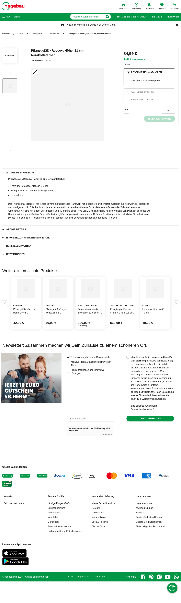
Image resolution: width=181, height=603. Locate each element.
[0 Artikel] (168, 110)
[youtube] (168, 598)
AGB (70, 598)
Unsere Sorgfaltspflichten (149, 543)
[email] (91, 440)
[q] (78, 17)
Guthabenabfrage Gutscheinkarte (65, 552)
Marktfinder (53, 543)
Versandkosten (99, 539)
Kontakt (7, 518)
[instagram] (159, 598)
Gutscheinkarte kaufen (59, 548)
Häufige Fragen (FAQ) (59, 525)
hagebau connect (145, 525)
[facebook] (143, 598)
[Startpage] (13, 6)
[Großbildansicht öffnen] (67, 104)
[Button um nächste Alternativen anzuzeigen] (176, 314)
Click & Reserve (100, 543)
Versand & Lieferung (103, 518)
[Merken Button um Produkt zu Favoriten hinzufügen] (126, 111)
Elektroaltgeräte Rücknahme (150, 548)
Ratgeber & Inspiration (132, 17)
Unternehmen (143, 518)
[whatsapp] (176, 598)
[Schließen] (177, 25)
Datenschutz (100, 598)
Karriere (140, 534)
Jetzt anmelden (150, 440)
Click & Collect (99, 548)
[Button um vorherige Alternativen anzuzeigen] (5, 314)
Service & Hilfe (56, 518)
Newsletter (53, 539)
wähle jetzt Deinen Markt (102, 25)
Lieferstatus (98, 534)
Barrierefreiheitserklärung (149, 539)
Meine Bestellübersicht (103, 525)
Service (157, 17)
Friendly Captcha (107, 456)
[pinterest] (151, 598)
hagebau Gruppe (144, 529)
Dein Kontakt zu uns (13, 525)
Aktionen (173, 17)
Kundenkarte (140, 59)
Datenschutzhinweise (141, 431)
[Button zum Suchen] (111, 17)
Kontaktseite (54, 534)
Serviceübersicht (56, 529)
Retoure (96, 529)
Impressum (83, 598)
